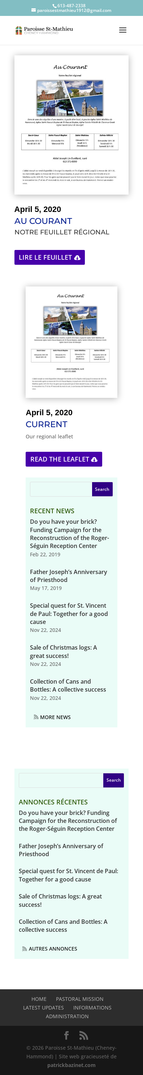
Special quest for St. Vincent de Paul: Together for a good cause (69, 614)
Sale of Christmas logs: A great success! (63, 651)
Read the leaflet (59, 459)
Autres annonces (53, 948)
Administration (67, 1016)
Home (39, 998)
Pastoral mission (80, 998)
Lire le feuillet (45, 257)
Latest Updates (43, 1007)
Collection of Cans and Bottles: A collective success (68, 685)
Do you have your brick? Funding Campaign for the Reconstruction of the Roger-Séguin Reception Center (69, 534)
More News (55, 717)
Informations (92, 1007)
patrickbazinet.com (71, 1065)
